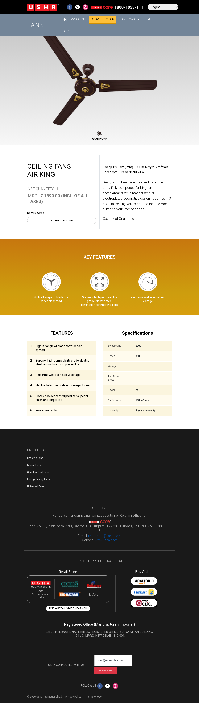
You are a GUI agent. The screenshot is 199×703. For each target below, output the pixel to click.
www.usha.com (106, 540)
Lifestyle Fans (35, 458)
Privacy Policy (73, 696)
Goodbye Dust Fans (38, 472)
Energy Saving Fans (38, 479)
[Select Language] (163, 7)
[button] (78, 19)
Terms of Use (94, 696)
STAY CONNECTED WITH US (66, 664)
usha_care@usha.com (104, 536)
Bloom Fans (34, 465)
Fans (35, 25)
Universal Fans (35, 486)
